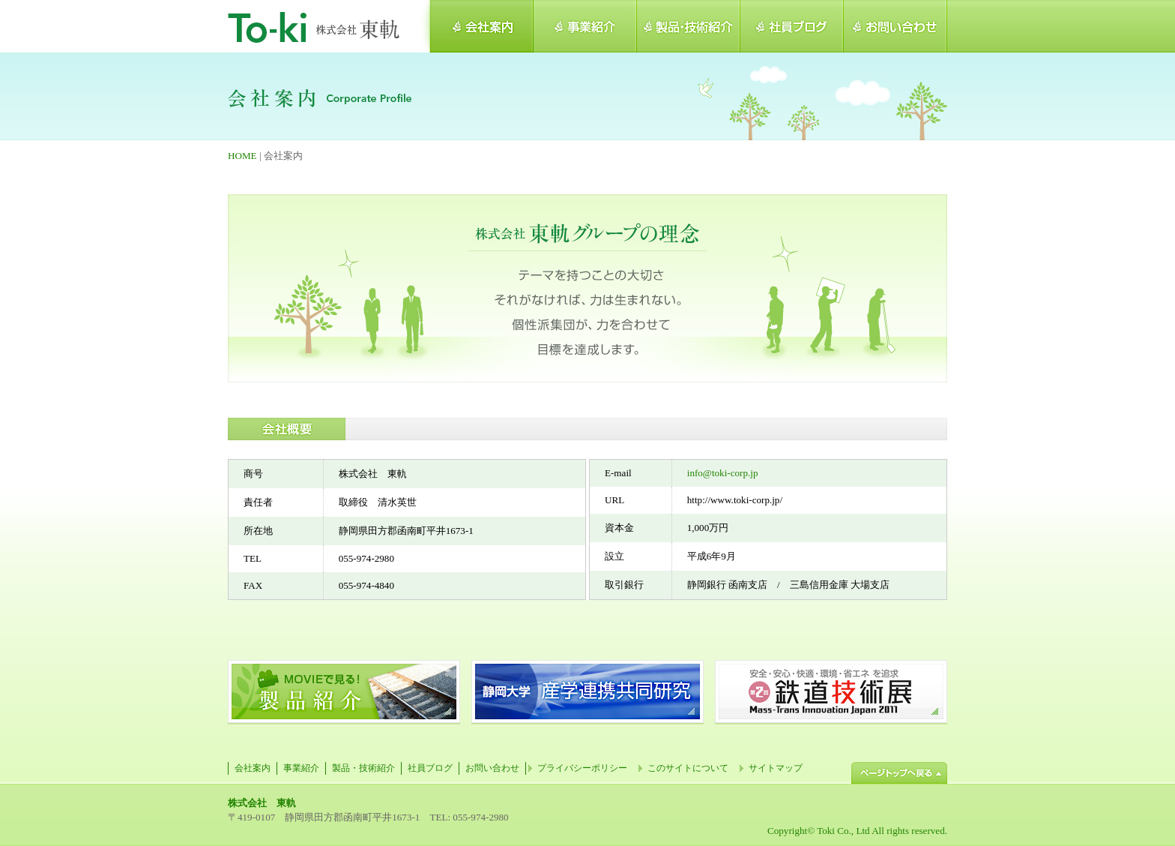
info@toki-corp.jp (722, 472)
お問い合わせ (492, 768)
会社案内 (253, 768)
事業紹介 (301, 768)
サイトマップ (776, 768)
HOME (242, 155)
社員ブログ (430, 768)
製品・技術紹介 (363, 768)
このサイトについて (687, 768)
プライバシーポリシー (582, 768)
